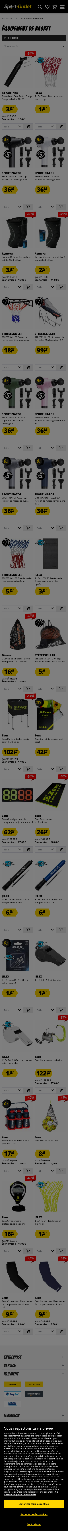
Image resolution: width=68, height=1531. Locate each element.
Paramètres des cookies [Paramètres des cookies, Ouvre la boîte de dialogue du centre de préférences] (34, 1522)
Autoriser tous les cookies (34, 1511)
